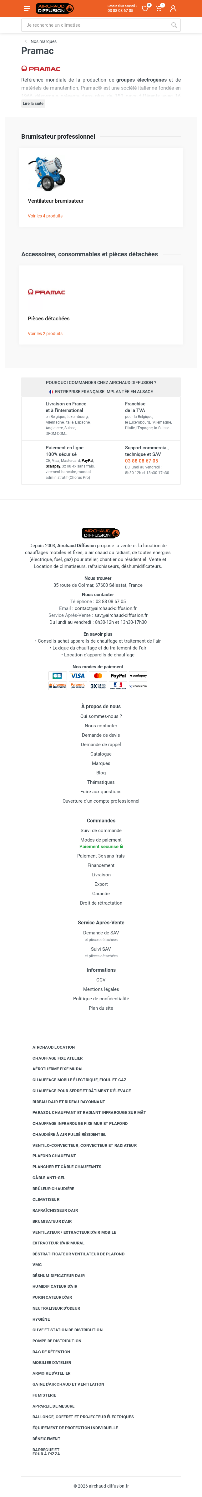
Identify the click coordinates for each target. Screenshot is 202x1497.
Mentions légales (101, 989)
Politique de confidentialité (101, 999)
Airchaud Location (49, 1047)
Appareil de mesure (49, 1406)
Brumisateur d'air (47, 1221)
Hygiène (36, 1319)
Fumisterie (39, 1395)
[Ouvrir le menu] (27, 8)
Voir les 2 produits (45, 333)
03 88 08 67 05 (141, 461)
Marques (101, 763)
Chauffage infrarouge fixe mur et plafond (75, 1123)
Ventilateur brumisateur (55, 201)
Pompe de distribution (52, 1341)
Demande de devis (101, 735)
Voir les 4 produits (45, 215)
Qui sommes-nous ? (101, 716)
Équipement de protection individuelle (70, 1428)
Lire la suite (33, 103)
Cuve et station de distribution (63, 1330)
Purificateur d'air (47, 1297)
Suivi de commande (101, 830)
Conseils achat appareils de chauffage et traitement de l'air (99, 641)
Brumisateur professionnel (58, 136)
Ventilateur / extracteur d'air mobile (69, 1232)
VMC (32, 1265)
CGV (101, 980)
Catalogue (101, 754)
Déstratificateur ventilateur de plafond (73, 1254)
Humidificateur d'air (50, 1286)
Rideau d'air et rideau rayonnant (64, 1102)
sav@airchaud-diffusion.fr (121, 615)
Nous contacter (101, 726)
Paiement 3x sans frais (101, 856)
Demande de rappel (101, 744)
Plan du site (101, 1008)
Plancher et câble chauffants (62, 1167)
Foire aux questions (101, 791)
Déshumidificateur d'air (54, 1275)
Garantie (101, 893)
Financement (101, 865)
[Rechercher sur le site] (94, 25)
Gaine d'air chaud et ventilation (63, 1384)
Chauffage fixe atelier (53, 1058)
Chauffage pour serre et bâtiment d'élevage (77, 1091)
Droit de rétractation (101, 903)
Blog (101, 773)
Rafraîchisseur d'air (50, 1210)
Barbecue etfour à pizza (41, 1452)
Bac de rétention (46, 1352)
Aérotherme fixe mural (53, 1069)
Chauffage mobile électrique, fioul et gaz (74, 1080)
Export (101, 884)
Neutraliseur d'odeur (51, 1308)
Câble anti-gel (44, 1178)
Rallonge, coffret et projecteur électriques (78, 1417)
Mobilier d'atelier (47, 1362)
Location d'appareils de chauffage (99, 655)
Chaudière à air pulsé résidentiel (64, 1134)
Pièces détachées (49, 318)
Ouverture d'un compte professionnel (101, 801)
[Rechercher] (174, 25)
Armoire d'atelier (46, 1373)
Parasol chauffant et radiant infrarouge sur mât (84, 1112)
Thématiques (101, 782)
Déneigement (41, 1439)
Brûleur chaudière (48, 1188)
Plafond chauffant (49, 1156)
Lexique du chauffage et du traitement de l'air (99, 648)
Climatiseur (41, 1199)
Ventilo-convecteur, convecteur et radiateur (80, 1145)
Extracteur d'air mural (54, 1243)
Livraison (101, 875)
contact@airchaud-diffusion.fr (106, 608)
